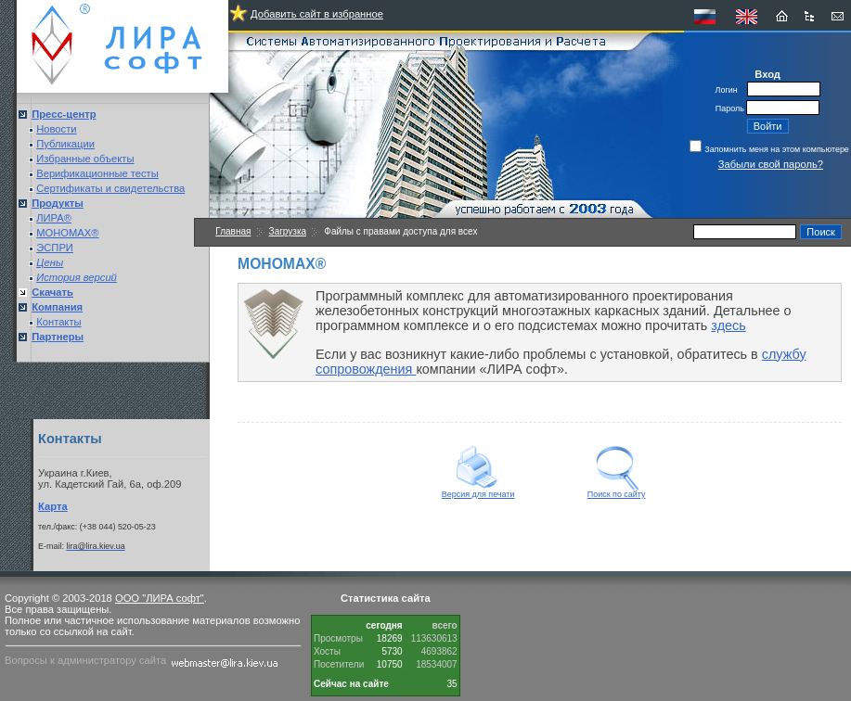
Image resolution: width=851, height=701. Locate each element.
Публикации (65, 143)
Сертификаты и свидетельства (110, 188)
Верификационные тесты (97, 173)
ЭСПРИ (54, 247)
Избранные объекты (85, 158)
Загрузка (287, 231)
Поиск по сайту (616, 490)
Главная (233, 231)
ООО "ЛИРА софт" (159, 598)
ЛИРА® (53, 217)
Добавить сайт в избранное (317, 13)
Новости (56, 128)
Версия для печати (478, 490)
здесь (728, 325)
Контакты (58, 321)
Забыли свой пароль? (770, 164)
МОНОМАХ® (67, 232)
